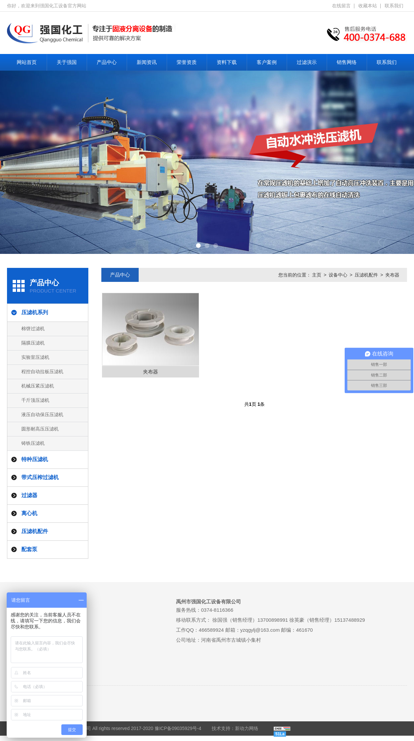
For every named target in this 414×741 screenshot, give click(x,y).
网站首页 (27, 62)
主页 (316, 275)
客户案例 (267, 62)
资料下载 (227, 62)
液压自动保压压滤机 (42, 414)
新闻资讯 (147, 62)
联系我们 (394, 5)
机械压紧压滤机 (37, 385)
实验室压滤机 (35, 357)
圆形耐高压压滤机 (40, 428)
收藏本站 (367, 5)
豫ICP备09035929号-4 (178, 728)
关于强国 (67, 62)
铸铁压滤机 (33, 443)
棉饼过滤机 (33, 328)
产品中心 (107, 62)
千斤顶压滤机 (35, 400)
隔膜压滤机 (33, 343)
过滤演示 (307, 62)
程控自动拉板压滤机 (42, 371)
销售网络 (347, 62)
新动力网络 (246, 728)
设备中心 (338, 275)
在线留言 (341, 5)
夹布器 (392, 275)
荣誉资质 (187, 62)
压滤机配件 (366, 275)
